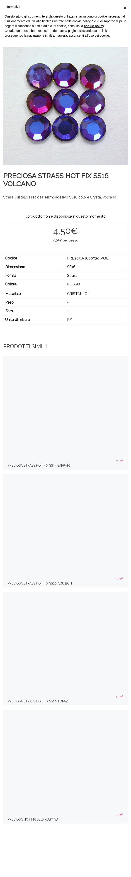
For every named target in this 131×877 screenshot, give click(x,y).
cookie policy (94, 26)
